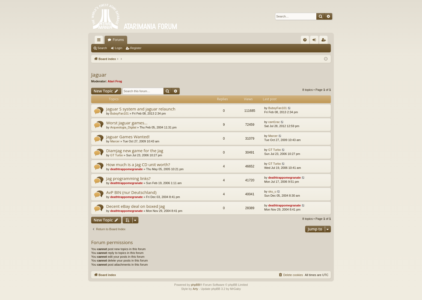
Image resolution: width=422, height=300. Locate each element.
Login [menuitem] (315, 41)
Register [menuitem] (325, 41)
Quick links (100, 41)
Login (118, 48)
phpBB (195, 284)
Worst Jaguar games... (126, 122)
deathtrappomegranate (126, 169)
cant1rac (274, 122)
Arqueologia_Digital (123, 127)
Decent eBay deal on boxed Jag (135, 206)
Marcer (115, 141)
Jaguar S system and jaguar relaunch (140, 109)
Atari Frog (115, 81)
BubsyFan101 (119, 113)
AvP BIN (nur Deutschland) (131, 192)
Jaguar (98, 74)
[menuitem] (305, 40)
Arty (195, 288)
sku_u (272, 191)
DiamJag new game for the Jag (134, 150)
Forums (118, 40)
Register (135, 48)
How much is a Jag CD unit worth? (138, 164)
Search (102, 48)
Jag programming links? (128, 178)
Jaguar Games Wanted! (128, 136)
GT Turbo (116, 155)
